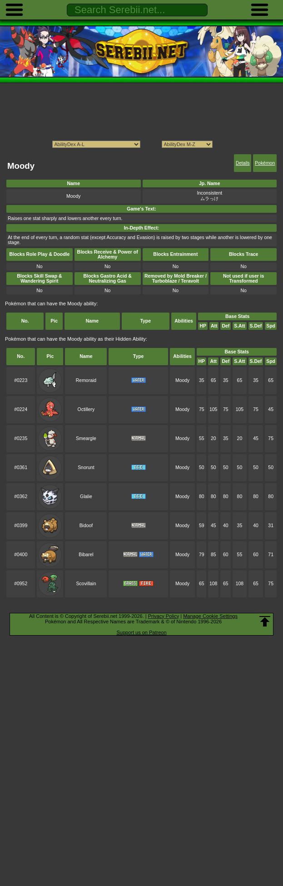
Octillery (86, 409)
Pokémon (265, 163)
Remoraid (86, 380)
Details (243, 163)
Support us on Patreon (141, 632)
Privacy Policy (163, 616)
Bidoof (86, 525)
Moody (182, 380)
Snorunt (86, 467)
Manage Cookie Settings (210, 616)
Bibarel (86, 554)
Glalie (86, 496)
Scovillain (86, 583)
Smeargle (86, 438)
